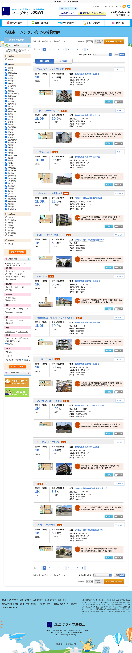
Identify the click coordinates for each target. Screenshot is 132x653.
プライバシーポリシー (110, 6)
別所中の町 (11, 178)
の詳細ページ (108, 102)
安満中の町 (11, 73)
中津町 (10, 228)
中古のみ (18, 360)
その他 (9, 290)
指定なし (10, 344)
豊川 (9, 225)
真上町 (10, 186)
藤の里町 (11, 176)
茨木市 (10, 214)
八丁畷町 (11, 168)
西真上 (10, 158)
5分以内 (17, 338)
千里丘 (10, 244)
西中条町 (11, 233)
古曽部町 (11, 104)
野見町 (10, 165)
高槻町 (10, 124)
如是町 (10, 160)
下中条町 (11, 220)
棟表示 (63, 61)
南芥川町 (11, 196)
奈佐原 (10, 153)
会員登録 (17, 392)
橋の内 (10, 235)
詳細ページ (108, 516)
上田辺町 (11, 86)
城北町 (10, 122)
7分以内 (25, 338)
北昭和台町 (11, 96)
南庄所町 (11, 199)
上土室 (10, 88)
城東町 (10, 119)
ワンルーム (11, 320)
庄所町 (10, 114)
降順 (122, 54)
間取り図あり (11, 298)
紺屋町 (10, 109)
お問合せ (17, 382)
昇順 (116, 54)
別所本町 (11, 181)
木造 (8, 287)
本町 (9, 183)
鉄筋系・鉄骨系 (19, 287)
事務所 (16, 277)
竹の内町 (11, 127)
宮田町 (10, 204)
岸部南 (10, 59)
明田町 (10, 70)
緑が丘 (10, 191)
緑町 (9, 194)
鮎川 (9, 217)
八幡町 (10, 207)
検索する (18, 252)
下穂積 (10, 223)
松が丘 (10, 189)
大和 (9, 132)
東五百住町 (11, 171)
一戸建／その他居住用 (15, 274)
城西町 (10, 117)
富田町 (10, 145)
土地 (23, 277)
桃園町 (10, 137)
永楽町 (10, 78)
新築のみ (10, 360)
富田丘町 (11, 142)
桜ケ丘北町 (11, 112)
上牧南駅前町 (12, 94)
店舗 (8, 277)
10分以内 (10, 341)
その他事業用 (11, 279)
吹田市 (10, 56)
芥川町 (10, 68)
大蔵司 (10, 130)
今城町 (10, 76)
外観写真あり (11, 300)
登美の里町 (11, 140)
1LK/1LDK (10, 323)
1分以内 (10, 338)
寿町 (9, 106)
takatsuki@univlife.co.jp (69, 635)
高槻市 (10, 64)
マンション (11, 271)
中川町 (10, 150)
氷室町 (10, 173)
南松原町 (11, 201)
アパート (21, 271)
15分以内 (19, 341)
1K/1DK (21, 320)
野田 (9, 163)
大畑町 (10, 83)
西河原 (10, 230)
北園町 (10, 99)
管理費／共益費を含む (15, 313)
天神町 (10, 135)
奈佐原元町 (11, 155)
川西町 (10, 91)
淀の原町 (11, 209)
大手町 (10, 81)
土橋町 (10, 148)
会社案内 (96, 6)
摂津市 (10, 240)
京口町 (10, 101)
